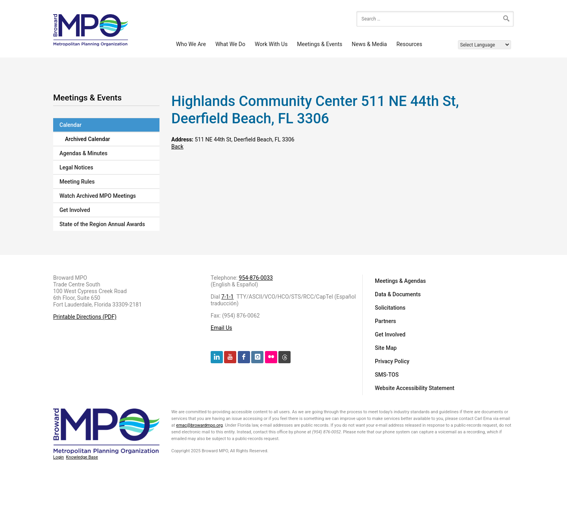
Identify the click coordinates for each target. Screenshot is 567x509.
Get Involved (74, 210)
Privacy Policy (392, 361)
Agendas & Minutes (83, 153)
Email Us (221, 328)
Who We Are (191, 44)
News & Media (369, 44)
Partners (385, 321)
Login (58, 457)
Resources (409, 44)
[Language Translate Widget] (484, 45)
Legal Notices (76, 167)
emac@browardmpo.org (199, 425)
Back (177, 146)
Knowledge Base (82, 457)
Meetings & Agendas (400, 281)
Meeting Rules (77, 181)
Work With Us (271, 44)
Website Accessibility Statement (414, 388)
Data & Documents (398, 294)
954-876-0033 (256, 278)
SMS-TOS (386, 375)
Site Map (386, 348)
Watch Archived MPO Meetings (97, 196)
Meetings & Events (319, 44)
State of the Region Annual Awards (102, 224)
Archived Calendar (87, 139)
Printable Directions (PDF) (85, 317)
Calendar (70, 125)
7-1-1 (227, 297)
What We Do (230, 44)
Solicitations (390, 308)
